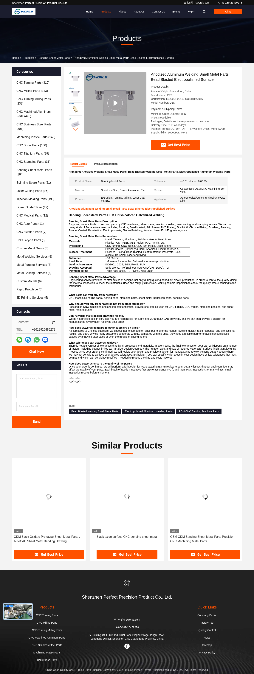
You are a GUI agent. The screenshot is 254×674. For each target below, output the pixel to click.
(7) (31, 232)
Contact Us (158, 11)
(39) (32, 153)
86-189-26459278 (230, 2)
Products (105, 11)
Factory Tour (207, 622)
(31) (33, 161)
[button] (75, 129)
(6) (31, 240)
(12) (32, 207)
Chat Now (36, 352)
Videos (122, 11)
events (176, 11)
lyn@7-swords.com (196, 2)
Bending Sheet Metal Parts (54, 57)
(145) (35, 137)
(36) (32, 190)
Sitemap (207, 645)
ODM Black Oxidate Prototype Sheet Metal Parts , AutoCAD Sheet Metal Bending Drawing (47, 539)
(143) (32, 90)
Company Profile (207, 615)
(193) (35, 199)
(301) (33, 126)
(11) (30, 223)
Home (89, 11)
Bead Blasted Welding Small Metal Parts (94, 411)
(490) (33, 114)
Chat (228, 11)
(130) (31, 145)
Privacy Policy (207, 652)
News (207, 637)
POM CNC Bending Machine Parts (199, 411)
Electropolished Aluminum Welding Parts (148, 411)
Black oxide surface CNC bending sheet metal (127, 536)
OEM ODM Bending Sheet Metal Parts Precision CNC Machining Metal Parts (202, 539)
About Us (139, 11)
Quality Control (207, 630)
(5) (32, 248)
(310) (32, 82)
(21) (33, 182)
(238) (33, 101)
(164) (34, 172)
